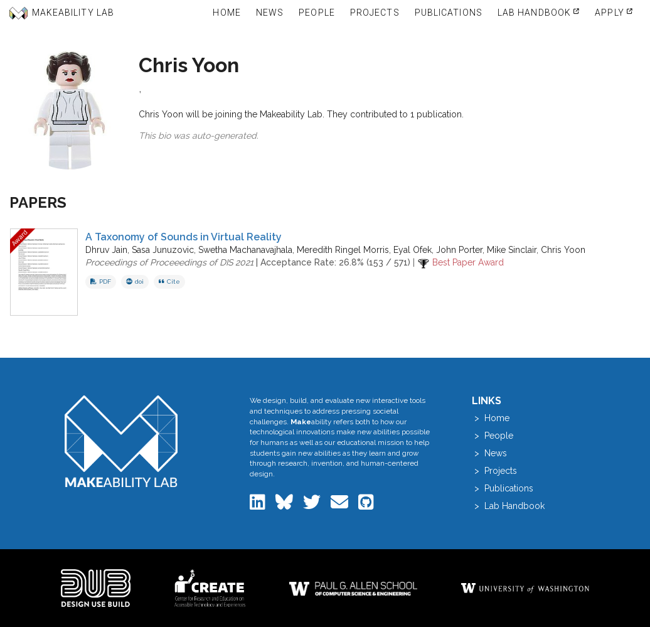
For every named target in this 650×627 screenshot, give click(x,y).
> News (489, 453)
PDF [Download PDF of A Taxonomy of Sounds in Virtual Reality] (100, 281)
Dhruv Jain (106, 250)
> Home (490, 418)
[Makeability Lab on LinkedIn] (259, 505)
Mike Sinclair (511, 250)
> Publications (502, 488)
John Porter (459, 250)
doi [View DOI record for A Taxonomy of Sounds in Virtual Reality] (135, 281)
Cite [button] (169, 281)
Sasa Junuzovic (163, 250)
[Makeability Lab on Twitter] (313, 505)
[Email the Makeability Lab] (341, 505)
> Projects (494, 471)
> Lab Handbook (508, 506)
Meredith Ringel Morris (343, 250)
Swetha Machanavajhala (245, 250)
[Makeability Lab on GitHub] (366, 505)
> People (492, 436)
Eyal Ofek (412, 250)
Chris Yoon (563, 250)
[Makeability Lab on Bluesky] (285, 505)
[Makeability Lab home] (121, 440)
